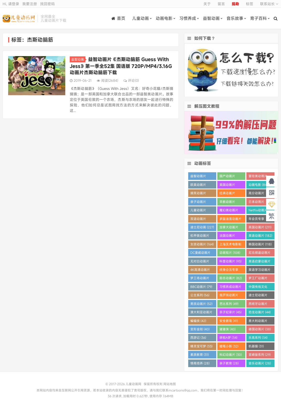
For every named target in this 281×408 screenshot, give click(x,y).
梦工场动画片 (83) (199, 279)
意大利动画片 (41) (257, 322)
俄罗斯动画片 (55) (228, 296)
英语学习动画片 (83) (259, 270)
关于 (207, 3)
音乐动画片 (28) (259, 363)
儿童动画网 (19, 18)
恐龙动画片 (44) (259, 312)
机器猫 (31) (256, 346)
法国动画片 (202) (227, 236)
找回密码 (47, 3)
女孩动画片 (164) (202, 244)
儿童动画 (140, 18)
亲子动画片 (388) (198, 203)
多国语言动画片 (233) (230, 220)
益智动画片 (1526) (198, 177)
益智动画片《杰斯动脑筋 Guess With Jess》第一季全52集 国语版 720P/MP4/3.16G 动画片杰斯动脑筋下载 (121, 66)
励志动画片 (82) (230, 278)
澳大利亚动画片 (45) (201, 313)
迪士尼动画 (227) (202, 227)
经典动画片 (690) (227, 194)
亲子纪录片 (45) (230, 312)
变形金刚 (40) (200, 329)
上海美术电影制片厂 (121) (230, 245)
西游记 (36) (198, 337)
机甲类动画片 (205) (199, 236)
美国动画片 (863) (227, 185)
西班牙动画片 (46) (257, 305)
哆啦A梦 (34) (228, 337)
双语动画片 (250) (198, 220)
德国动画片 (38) (259, 329)
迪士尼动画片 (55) (257, 296)
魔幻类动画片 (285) (228, 211)
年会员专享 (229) (256, 220)
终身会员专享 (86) (228, 270)
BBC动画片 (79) (201, 286)
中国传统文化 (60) (257, 287)
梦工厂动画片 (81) (257, 279)
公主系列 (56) (199, 295)
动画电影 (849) (259, 184)
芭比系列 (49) (229, 304)
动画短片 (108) (229, 252)
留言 (221, 3)
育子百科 (258, 18)
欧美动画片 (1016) (198, 185)
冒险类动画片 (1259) (257, 177)
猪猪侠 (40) (227, 329)
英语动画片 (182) (260, 235)
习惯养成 (187, 18)
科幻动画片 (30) (230, 354)
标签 (249, 3)
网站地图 (169, 384)
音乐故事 (234, 18)
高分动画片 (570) (256, 194)
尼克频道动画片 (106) (259, 253)
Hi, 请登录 (11, 3)
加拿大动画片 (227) (228, 228)
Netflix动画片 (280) (257, 211)
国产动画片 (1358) (227, 177)
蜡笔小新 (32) (229, 346)
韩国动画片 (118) (260, 244)
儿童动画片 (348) (198, 211)
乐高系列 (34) (258, 337)
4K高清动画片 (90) (200, 270)
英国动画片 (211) (260, 227)
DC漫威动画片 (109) (200, 253)
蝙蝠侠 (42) (198, 321)
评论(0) (131, 80)
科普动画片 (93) (230, 261)
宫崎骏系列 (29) (259, 354)
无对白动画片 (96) (199, 262)
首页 (118, 18)
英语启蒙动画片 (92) (259, 262)
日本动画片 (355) (256, 203)
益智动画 (211, 18)
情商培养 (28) (200, 363)
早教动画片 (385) (227, 203)
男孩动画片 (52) (201, 304)
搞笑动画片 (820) (198, 194)
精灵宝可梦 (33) (201, 346)
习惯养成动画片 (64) (230, 287)
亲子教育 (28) (229, 363)
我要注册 (29, 3)
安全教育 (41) (228, 321)
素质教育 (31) (199, 354)
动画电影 (164, 18)
